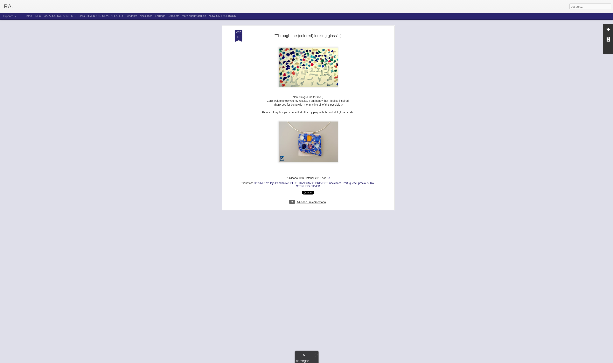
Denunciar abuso (337, 361)
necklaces (335, 114)
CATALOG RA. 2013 (56, 15)
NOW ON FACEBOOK (222, 15)
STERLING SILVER (308, 117)
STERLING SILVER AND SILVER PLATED (97, 15)
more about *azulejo (194, 15)
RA (328, 109)
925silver (259, 114)
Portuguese (350, 114)
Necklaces (146, 15)
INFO (38, 15)
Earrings (160, 15)
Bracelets (173, 15)
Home (28, 15)
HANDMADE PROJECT (313, 114)
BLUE (293, 114)
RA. (372, 114)
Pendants (131, 15)
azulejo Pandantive (277, 114)
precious (363, 114)
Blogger (324, 361)
